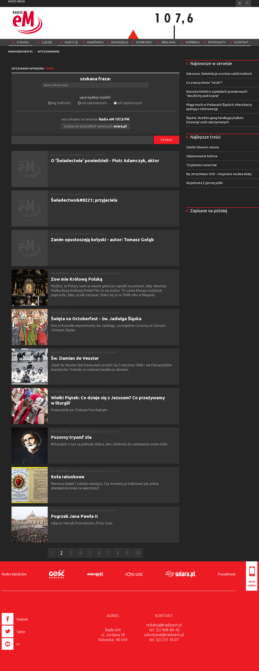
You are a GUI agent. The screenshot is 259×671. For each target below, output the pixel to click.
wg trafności (61, 103)
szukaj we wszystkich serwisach (95, 126)
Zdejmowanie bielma (201, 156)
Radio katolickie (14, 574)
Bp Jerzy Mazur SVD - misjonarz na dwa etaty (219, 174)
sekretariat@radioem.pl (164, 635)
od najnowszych (94, 103)
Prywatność (227, 574)
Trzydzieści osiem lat (201, 165)
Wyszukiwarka (247, 3)
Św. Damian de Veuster (75, 358)
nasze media (16, 1)
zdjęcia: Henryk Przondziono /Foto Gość (82, 523)
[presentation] (24, 650)
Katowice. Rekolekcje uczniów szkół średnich (219, 73)
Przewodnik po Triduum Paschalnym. (80, 410)
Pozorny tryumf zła (71, 437)
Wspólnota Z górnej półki (204, 183)
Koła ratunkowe (67, 476)
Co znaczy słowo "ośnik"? (204, 82)
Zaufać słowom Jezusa (202, 147)
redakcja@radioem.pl (164, 625)
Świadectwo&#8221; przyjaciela (84, 199)
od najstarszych (129, 103)
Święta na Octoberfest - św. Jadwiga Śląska (96, 318)
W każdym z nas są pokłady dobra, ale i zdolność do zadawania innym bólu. (110, 444)
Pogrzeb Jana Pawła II (74, 516)
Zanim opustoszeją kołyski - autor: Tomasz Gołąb (102, 239)
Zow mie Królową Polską (76, 279)
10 (137, 553)
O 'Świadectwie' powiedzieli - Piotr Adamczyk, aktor (105, 160)
